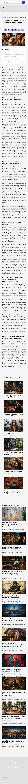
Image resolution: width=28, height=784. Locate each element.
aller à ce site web (10, 333)
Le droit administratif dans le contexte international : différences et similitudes (12, 573)
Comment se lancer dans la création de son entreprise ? (12, 434)
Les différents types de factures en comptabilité (13, 396)
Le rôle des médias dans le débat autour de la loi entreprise (13, 415)
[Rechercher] (12, 2)
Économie (13, 762)
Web (13, 769)
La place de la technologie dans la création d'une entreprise (14, 717)
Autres (7, 15)
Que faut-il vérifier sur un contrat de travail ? (13, 453)
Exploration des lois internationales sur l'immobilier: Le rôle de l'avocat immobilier (13, 644)
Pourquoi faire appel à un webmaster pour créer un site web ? (12, 492)
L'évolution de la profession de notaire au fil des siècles (12, 596)
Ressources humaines (13, 767)
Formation (13, 764)
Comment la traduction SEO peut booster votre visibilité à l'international (13, 693)
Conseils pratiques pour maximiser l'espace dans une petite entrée (12, 524)
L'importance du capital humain (10, 56)
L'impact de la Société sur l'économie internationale (14, 52)
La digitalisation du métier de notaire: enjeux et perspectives (12, 619)
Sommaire (6, 50)
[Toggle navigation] (4, 8)
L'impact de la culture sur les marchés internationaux (14, 54)
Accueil (2, 15)
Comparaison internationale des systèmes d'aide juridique (13, 670)
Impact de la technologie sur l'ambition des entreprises (12, 548)
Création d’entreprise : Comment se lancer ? (13, 472)
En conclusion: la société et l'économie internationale (14, 62)
